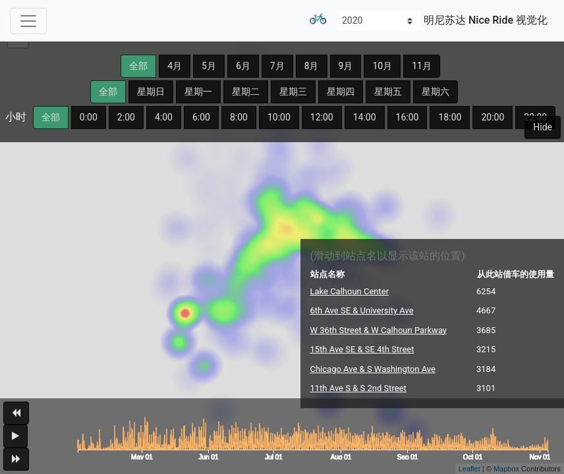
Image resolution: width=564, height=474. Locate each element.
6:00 (201, 117)
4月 (174, 66)
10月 (382, 66)
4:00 (164, 117)
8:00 (239, 117)
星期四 (340, 91)
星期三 (293, 91)
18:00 (449, 117)
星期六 (435, 91)
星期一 (198, 91)
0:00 (89, 117)
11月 (422, 66)
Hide (542, 127)
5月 (209, 66)
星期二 (246, 91)
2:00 (126, 117)
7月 (277, 66)
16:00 (407, 117)
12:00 (321, 117)
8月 (311, 66)
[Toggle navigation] (28, 21)
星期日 (151, 91)
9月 (346, 66)
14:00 (364, 117)
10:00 (279, 117)
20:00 (492, 117)
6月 (243, 66)
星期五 (388, 91)
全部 (138, 66)
